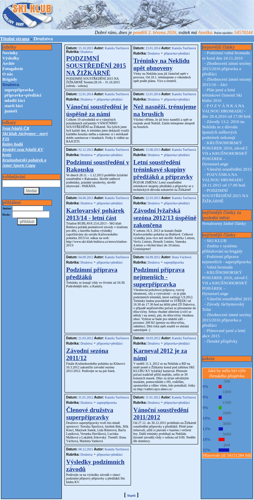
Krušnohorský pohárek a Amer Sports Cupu (24, 162)
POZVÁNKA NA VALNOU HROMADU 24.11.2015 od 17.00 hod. (224, 180)
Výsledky (10, 58)
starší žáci (14, 105)
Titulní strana (14, 38)
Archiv (8, 63)
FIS (5, 138)
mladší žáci (15, 100)
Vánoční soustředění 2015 (229, 169)
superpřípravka (19, 89)
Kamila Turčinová (116, 48)
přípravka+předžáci (23, 95)
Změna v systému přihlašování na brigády (222, 248)
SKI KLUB (217, 240)
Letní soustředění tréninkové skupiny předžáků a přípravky (163, 169)
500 (227, 381)
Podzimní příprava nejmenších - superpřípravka (159, 277)
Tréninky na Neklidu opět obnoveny (161, 64)
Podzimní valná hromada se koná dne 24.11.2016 (226, 55)
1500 (227, 402)
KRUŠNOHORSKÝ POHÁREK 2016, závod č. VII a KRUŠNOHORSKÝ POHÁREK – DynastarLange (225, 153)
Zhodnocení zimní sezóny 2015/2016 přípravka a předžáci (226, 68)
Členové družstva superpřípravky (89, 413)
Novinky (10, 52)
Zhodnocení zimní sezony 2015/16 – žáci (226, 82)
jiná (227, 444)
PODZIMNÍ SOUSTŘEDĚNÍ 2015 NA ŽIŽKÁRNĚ (96, 65)
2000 (227, 412)
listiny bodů (12, 144)
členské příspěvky (222, 341)
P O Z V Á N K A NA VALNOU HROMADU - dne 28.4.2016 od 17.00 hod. (226, 111)
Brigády (9, 79)
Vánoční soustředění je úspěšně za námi (97, 110)
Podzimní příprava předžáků (91, 273)
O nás (7, 73)
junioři (11, 110)
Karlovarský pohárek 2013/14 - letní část (95, 214)
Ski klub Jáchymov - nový (25, 133)
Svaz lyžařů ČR (15, 128)
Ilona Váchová (181, 257)
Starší (131, 495)
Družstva (86, 52)
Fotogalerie (12, 68)
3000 (227, 423)
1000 (227, 391)
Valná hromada (220, 267)
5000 (227, 434)
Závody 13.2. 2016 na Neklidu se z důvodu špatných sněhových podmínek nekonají (223, 129)
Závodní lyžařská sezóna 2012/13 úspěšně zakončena (164, 218)
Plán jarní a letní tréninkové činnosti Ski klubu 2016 (222, 95)
